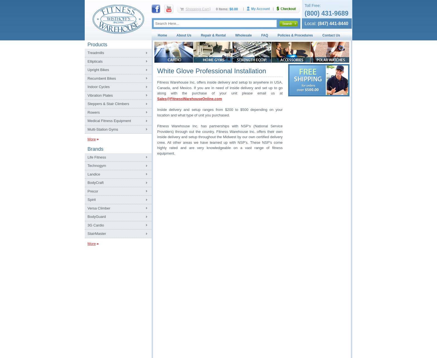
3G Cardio (96, 225)
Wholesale (243, 35)
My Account (260, 9)
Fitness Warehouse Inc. (118, 18)
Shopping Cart (197, 9)
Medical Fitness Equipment (109, 121)
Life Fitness (97, 157)
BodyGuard (97, 217)
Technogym (97, 166)
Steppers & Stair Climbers (108, 104)
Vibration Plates (100, 95)
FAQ (264, 35)
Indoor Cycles (99, 87)
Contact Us (331, 35)
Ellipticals (95, 61)
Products (97, 44)
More (92, 139)
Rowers (94, 112)
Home (162, 35)
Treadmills (96, 53)
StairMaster (97, 234)
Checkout (288, 9)
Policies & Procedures (295, 35)
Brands (95, 149)
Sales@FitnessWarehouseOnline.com (189, 99)
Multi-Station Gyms (103, 129)
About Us (183, 35)
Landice (94, 174)
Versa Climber (99, 208)
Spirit (92, 200)
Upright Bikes (98, 70)
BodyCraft (96, 183)
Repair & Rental (213, 35)
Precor (93, 191)
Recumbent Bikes (102, 78)
